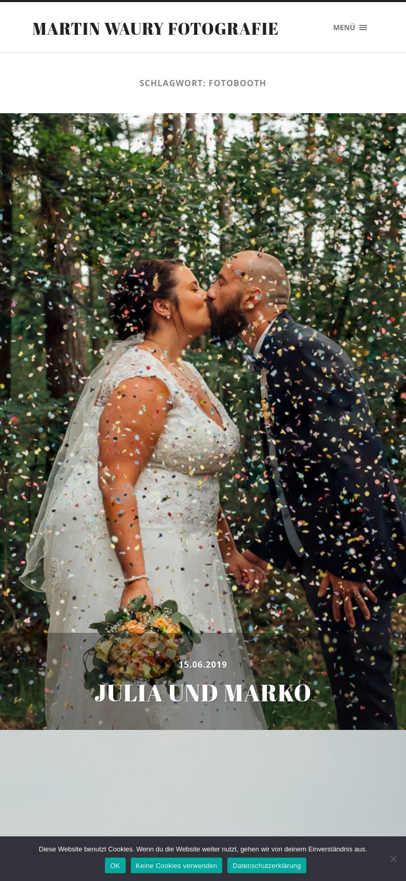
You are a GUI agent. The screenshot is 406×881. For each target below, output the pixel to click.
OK (115, 866)
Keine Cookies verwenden (177, 866)
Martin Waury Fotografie (156, 28)
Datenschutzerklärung (267, 866)
